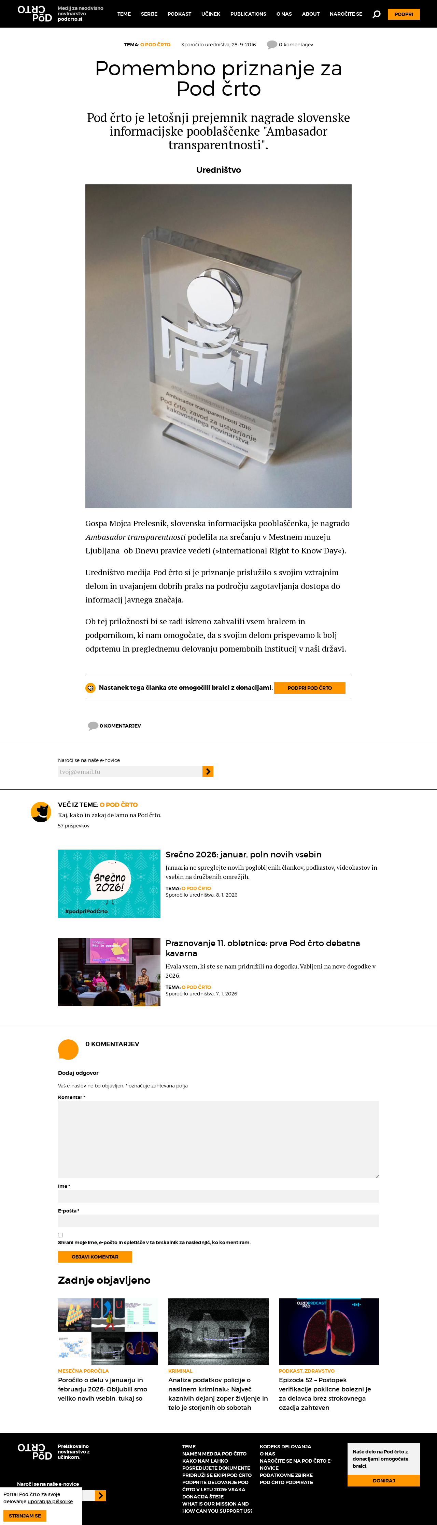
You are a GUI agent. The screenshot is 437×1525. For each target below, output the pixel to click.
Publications (248, 14)
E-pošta (68, 1211)
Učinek (210, 14)
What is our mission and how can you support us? (217, 1507)
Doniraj (384, 1481)
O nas (284, 14)
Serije (149, 14)
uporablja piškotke (50, 1501)
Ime (64, 1186)
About (311, 14)
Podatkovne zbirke (286, 1475)
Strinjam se (25, 1516)
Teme (124, 14)
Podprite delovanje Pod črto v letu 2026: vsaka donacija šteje (215, 1489)
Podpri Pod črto (310, 688)
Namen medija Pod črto (214, 1454)
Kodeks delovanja (285, 1447)
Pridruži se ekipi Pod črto (217, 1475)
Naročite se (346, 14)
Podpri (404, 14)
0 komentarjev (290, 44)
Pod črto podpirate (286, 1482)
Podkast (179, 14)
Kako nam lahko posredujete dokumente (216, 1464)
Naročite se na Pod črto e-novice (296, 1464)
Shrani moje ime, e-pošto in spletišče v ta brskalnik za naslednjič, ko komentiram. (154, 1242)
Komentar (71, 1097)
